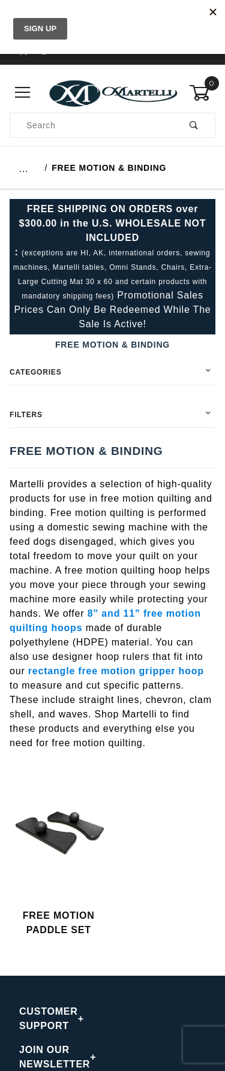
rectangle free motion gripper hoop (116, 671)
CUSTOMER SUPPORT (43, 1018)
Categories (35, 372)
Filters (26, 415)
